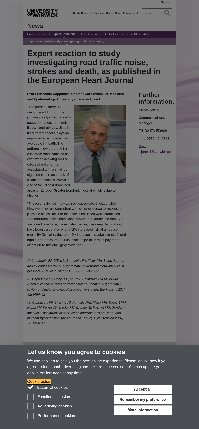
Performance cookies (51, 416)
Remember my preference (143, 399)
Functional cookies (48, 397)
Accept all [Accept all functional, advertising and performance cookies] (143, 389)
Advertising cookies (49, 406)
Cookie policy (39, 381)
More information (143, 410)
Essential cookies (47, 387)
